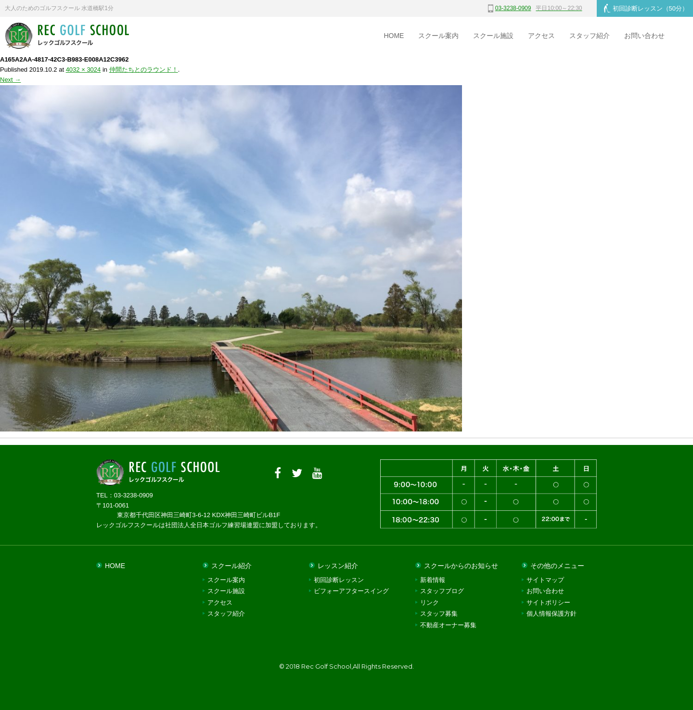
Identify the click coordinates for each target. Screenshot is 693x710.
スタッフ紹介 (589, 35)
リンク (429, 602)
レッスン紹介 (338, 566)
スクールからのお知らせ (461, 566)
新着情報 (432, 579)
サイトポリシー (548, 602)
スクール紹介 (231, 566)
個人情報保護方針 (551, 613)
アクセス (541, 35)
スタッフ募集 (439, 613)
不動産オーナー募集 (448, 625)
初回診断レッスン (646, 8)
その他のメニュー (557, 566)
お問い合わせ (644, 35)
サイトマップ (545, 579)
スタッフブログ (442, 591)
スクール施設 (493, 35)
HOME (394, 35)
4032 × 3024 (83, 69)
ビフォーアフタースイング (351, 591)
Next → (10, 79)
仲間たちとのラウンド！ (143, 69)
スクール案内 (438, 35)
